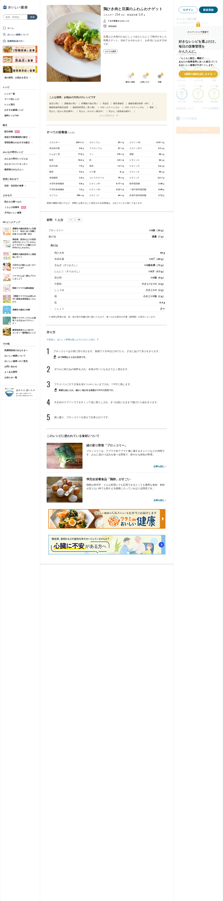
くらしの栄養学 (15, 207)
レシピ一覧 (9, 93)
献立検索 (12, 131)
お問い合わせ (10, 366)
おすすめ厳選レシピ (13, 109)
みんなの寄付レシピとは (16, 158)
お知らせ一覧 (10, 377)
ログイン (188, 10)
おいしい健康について (18, 34)
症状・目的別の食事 (13, 185)
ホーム (10, 28)
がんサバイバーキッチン (16, 164)
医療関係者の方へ (15, 41)
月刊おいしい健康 (12, 212)
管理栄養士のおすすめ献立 (17, 142)
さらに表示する (106, 115)
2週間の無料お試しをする (198, 74)
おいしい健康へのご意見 (16, 361)
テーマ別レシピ (11, 99)
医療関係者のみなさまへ (16, 350)
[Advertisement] (111, 893)
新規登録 (208, 10)
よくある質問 (10, 371)
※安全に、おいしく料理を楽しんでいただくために (71, 339)
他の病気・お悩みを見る (16, 77)
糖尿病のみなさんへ (13, 169)
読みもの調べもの (12, 201)
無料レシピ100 (11, 115)
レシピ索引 (9, 104)
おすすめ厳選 (110, 51)
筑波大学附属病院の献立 (16, 137)
